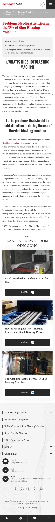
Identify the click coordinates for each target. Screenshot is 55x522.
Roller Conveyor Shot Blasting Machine (24, 426)
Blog (14, 12)
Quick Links (10, 453)
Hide (22, 41)
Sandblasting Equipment (16, 419)
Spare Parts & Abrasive (15, 433)
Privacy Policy (31, 507)
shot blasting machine (11, 143)
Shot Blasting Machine (15, 412)
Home (8, 12)
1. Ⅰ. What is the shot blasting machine (20, 45)
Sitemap (21, 507)
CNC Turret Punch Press (16, 440)
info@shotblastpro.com (20, 462)
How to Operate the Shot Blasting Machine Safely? (29, 226)
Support (8, 447)
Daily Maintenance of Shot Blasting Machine (27, 230)
